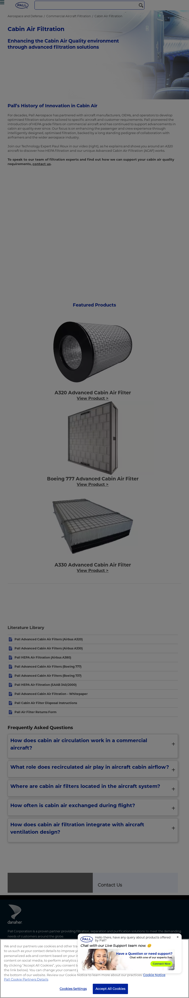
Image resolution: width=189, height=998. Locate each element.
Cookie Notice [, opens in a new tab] (154, 975)
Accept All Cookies (110, 989)
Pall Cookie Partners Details (26, 979)
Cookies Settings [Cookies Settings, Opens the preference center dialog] (73, 989)
